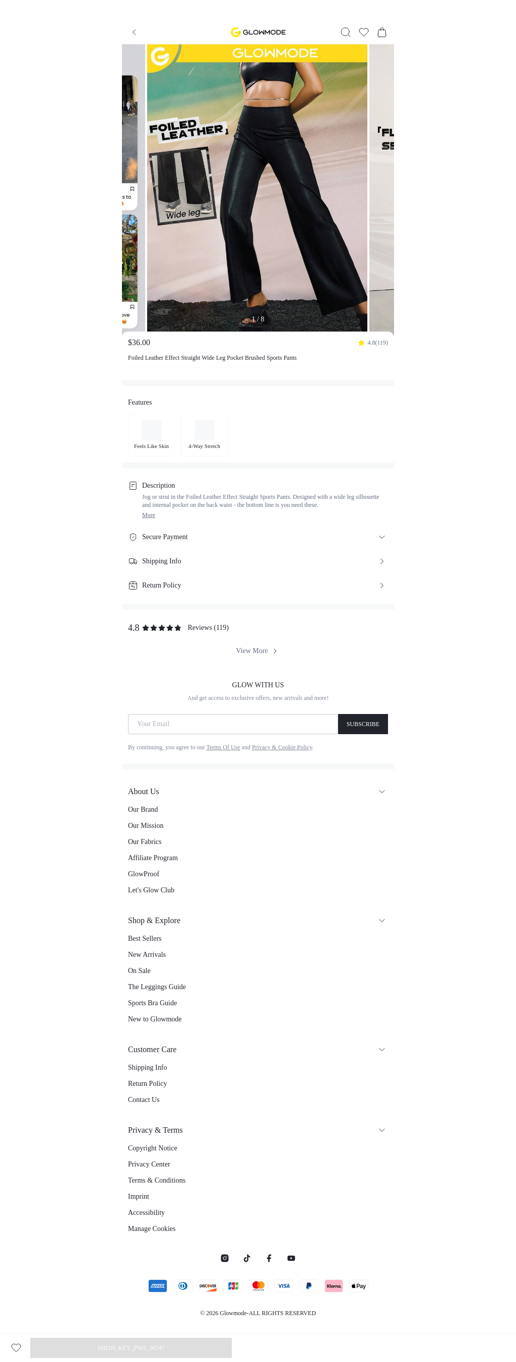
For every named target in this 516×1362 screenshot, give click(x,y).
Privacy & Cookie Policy (282, 747)
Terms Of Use (223, 747)
